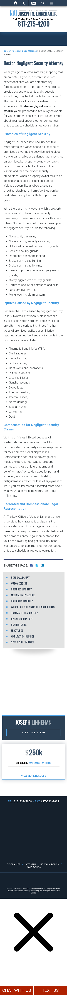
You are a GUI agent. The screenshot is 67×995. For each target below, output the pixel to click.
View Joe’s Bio (33, 732)
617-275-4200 (33, 24)
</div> (27, 980)
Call (24, 3)
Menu (51, 3)
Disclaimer (14, 864)
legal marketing (33, 891)
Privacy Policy (49, 864)
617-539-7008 (23, 801)
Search (43, 3)
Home (15, 3)
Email (34, 3)
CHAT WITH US (16, 990)
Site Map (30, 864)
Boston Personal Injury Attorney (20, 51)
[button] (26, 787)
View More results (33, 775)
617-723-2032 (50, 801)
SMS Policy (34, 867)
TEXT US (50, 990)
